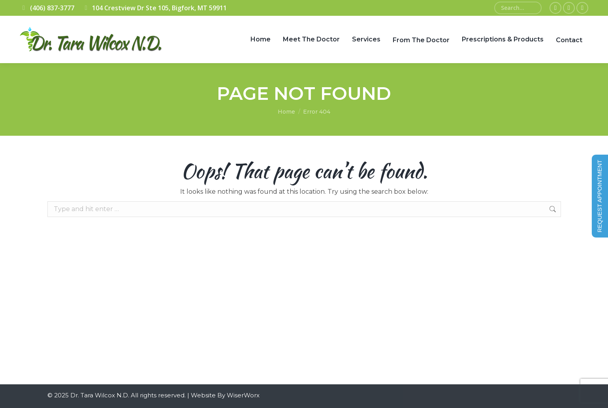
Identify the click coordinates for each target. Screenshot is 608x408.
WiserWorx (243, 395)
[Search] (518, 8)
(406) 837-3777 (47, 8)
